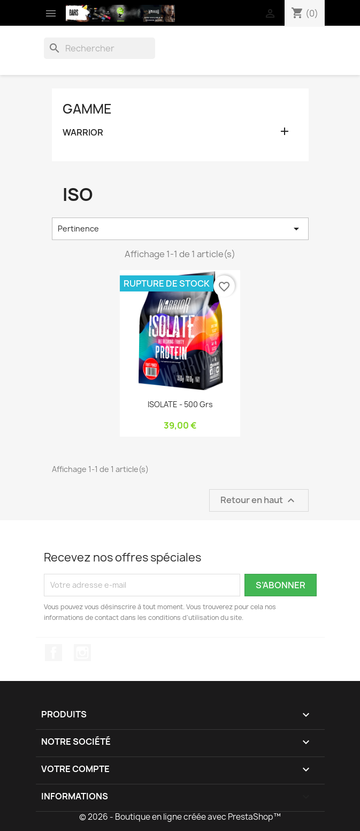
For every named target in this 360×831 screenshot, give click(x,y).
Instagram (82, 652)
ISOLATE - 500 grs (180, 404)
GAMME (87, 109)
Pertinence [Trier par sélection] (180, 228)
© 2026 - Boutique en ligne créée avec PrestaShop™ (180, 816)
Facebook (53, 652)
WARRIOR (83, 132)
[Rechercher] (99, 48)
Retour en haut (258, 500)
